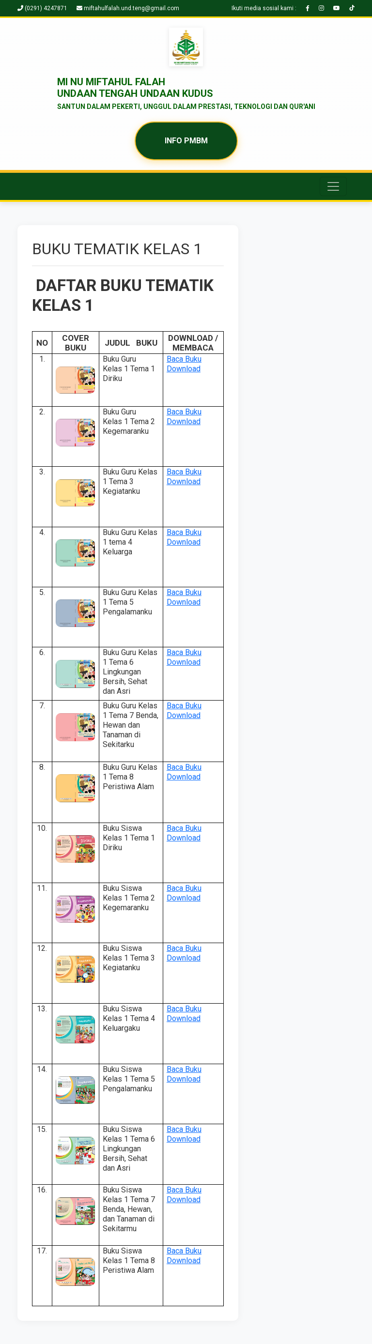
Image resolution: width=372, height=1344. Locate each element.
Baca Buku (184, 359)
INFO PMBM (186, 140)
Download (184, 368)
